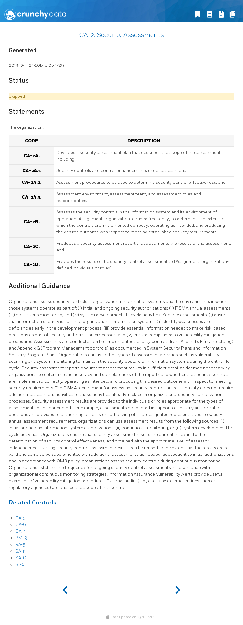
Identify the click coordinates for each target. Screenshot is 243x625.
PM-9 (21, 538)
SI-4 (20, 564)
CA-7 (20, 531)
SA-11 (20, 551)
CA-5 (20, 518)
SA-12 (21, 557)
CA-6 (21, 524)
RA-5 (20, 544)
